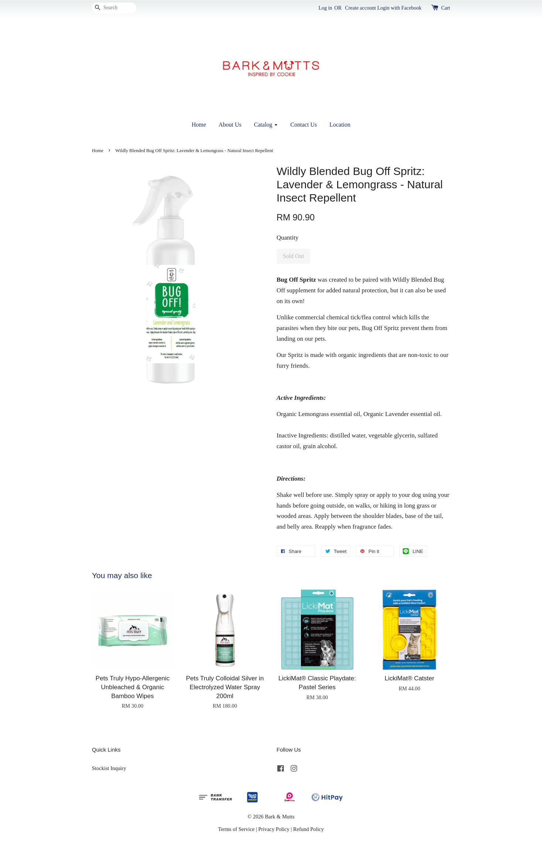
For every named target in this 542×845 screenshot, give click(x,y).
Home (199, 124)
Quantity (288, 237)
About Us (230, 124)
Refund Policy (308, 829)
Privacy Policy (273, 829)
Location (339, 124)
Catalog (266, 124)
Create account (360, 8)
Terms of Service (236, 829)
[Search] (114, 8)
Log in (325, 8)
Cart (445, 8)
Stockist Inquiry (109, 768)
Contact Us (304, 124)
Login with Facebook (399, 8)
